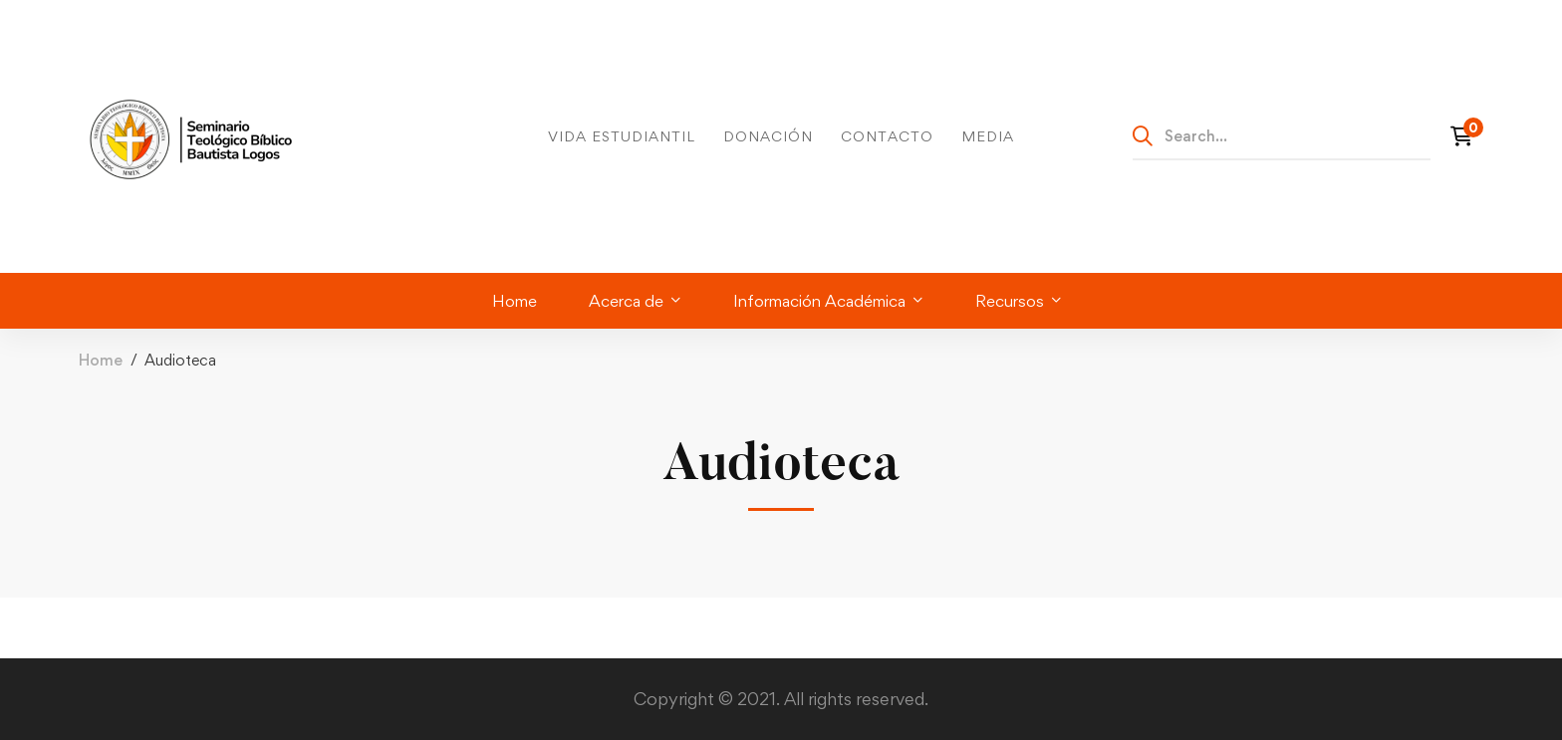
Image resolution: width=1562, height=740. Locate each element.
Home (101, 360)
